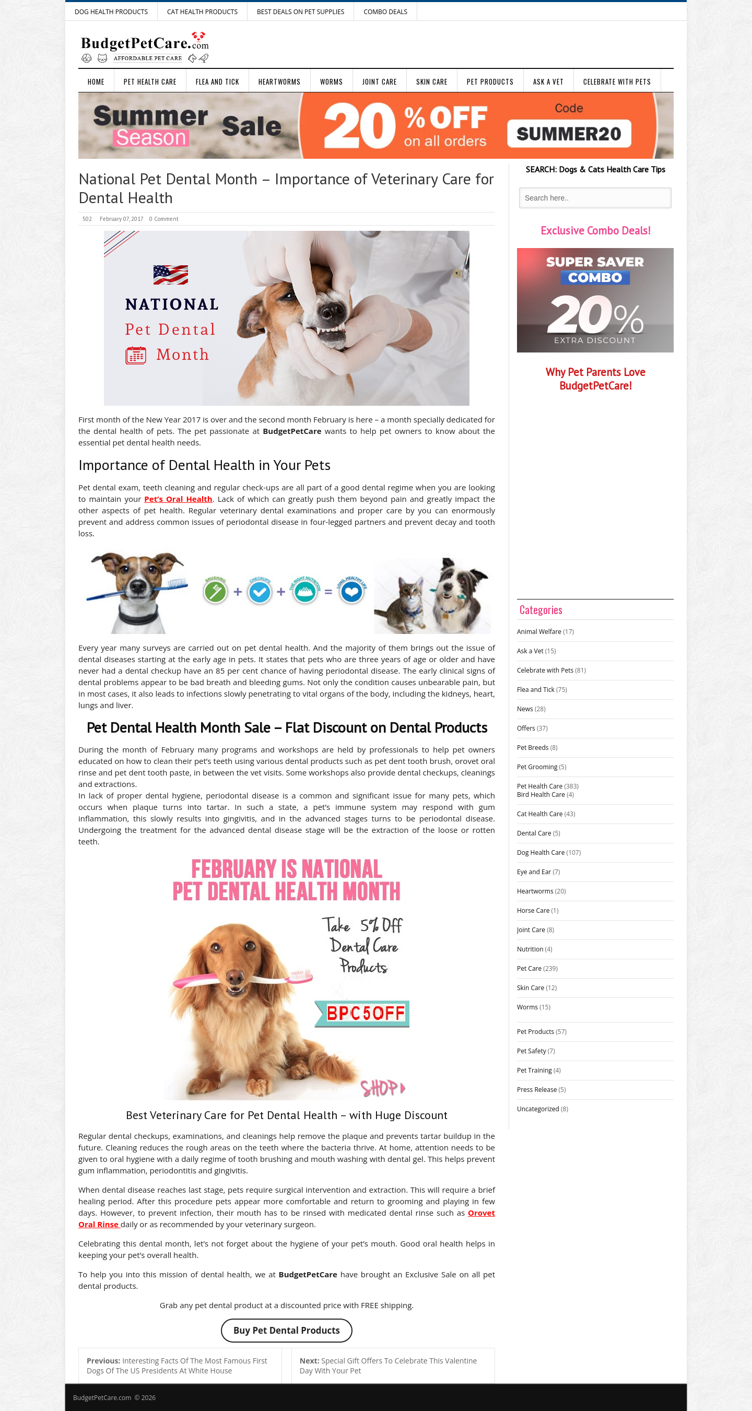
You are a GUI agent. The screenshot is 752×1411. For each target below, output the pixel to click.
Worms (331, 81)
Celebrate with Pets (617, 81)
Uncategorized (538, 1108)
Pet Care (529, 968)
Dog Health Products (111, 11)
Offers (526, 728)
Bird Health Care (541, 794)
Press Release (537, 1089)
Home (96, 81)
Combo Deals (385, 11)
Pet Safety (531, 1051)
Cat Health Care (540, 813)
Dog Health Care (541, 852)
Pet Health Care (150, 81)
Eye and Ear (534, 871)
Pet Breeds (533, 747)
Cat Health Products (202, 11)
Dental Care (534, 833)
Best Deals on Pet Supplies (300, 11)
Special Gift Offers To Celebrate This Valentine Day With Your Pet (388, 1365)
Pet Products (490, 81)
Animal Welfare (539, 631)
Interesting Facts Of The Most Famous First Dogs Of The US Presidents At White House (177, 1365)
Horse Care (533, 910)
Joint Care (379, 81)
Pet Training (534, 1070)
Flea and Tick (217, 81)
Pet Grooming (537, 766)
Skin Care (432, 81)
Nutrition (530, 949)
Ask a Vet (548, 81)
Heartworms (279, 81)
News (525, 708)
